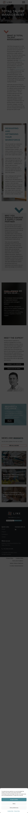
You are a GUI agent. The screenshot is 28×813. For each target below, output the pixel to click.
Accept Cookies (14, 799)
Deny (14, 803)
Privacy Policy (17, 811)
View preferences (14, 807)
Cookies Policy (10, 811)
